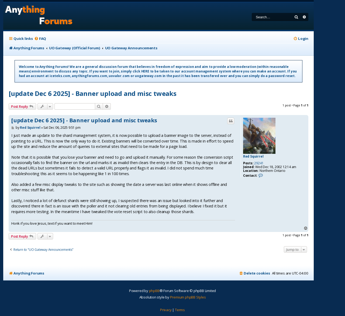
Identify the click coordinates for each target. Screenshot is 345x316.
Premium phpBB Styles (188, 297)
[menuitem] (40, 39)
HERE (145, 71)
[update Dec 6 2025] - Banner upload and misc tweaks (93, 93)
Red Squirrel (253, 156)
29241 (258, 163)
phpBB (154, 290)
